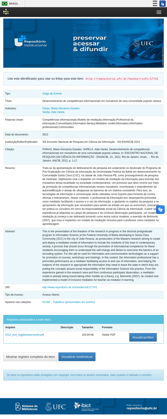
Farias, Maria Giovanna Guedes (60, 108)
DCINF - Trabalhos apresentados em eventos (68, 302)
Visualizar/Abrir (143, 337)
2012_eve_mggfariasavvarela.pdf (24, 334)
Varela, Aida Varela (53, 112)
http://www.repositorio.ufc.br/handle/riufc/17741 (69, 287)
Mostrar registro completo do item (30, 356)
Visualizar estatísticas (77, 356)
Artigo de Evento (52, 93)
